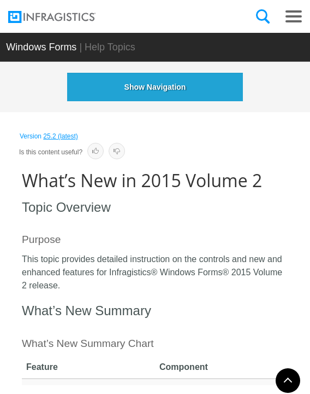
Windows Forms (41, 47)
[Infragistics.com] (62, 17)
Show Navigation (155, 87)
